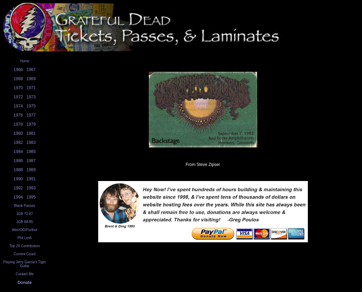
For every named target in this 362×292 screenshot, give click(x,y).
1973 (31, 97)
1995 (31, 197)
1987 (31, 160)
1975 (31, 106)
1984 (18, 151)
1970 (18, 87)
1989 (31, 169)
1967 (31, 69)
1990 (18, 178)
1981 (31, 133)
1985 (31, 151)
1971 (31, 87)
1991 (31, 178)
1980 (18, 133)
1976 (18, 115)
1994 (18, 197)
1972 (18, 97)
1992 (18, 188)
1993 (31, 188)
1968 (18, 78)
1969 (31, 78)
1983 (31, 142)
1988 (18, 169)
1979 (31, 124)
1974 (18, 106)
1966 (18, 69)
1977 (31, 115)
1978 (18, 124)
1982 (18, 142)
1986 (18, 160)
